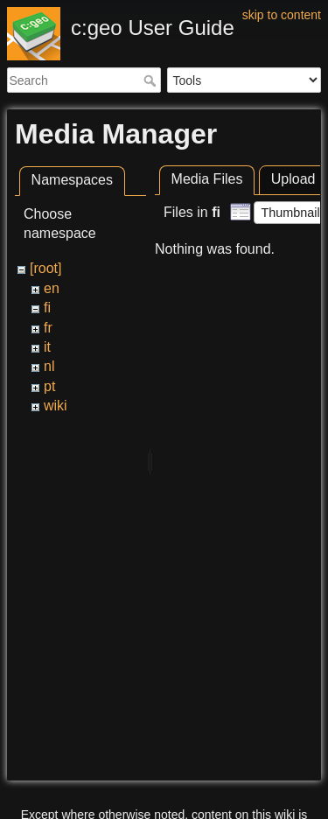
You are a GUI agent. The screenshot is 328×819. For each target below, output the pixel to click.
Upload (293, 179)
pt (49, 386)
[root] (45, 268)
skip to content (281, 15)
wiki (55, 405)
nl (49, 366)
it (47, 347)
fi (47, 307)
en (51, 288)
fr (48, 327)
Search (151, 80)
